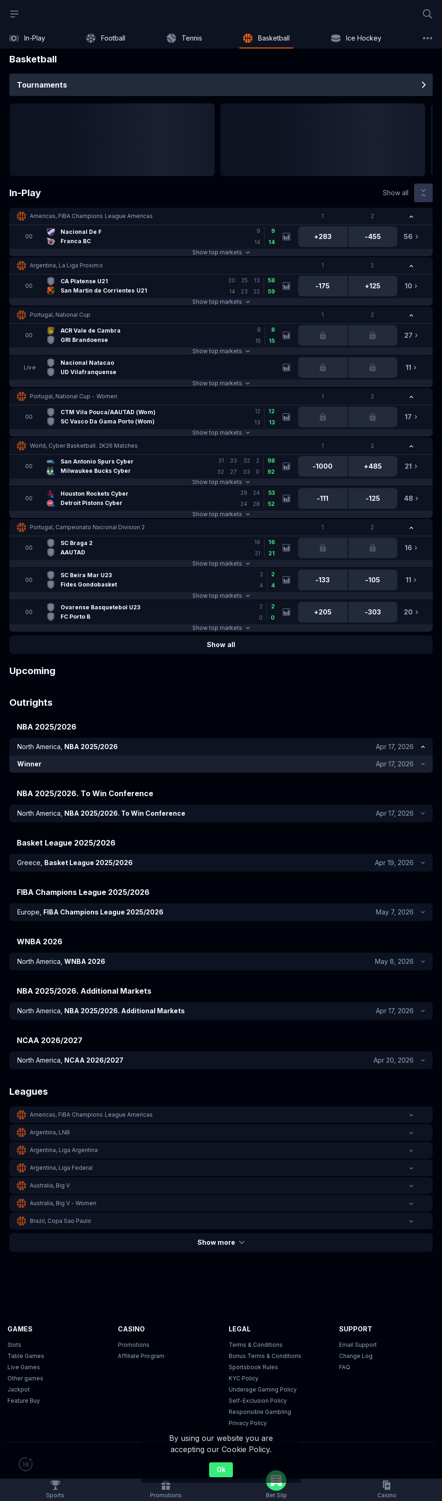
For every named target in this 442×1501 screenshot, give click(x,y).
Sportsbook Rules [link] (253, 1367)
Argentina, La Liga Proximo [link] (66, 265)
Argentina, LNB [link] (50, 1132)
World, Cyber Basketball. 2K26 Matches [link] (84, 445)
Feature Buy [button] (23, 1400)
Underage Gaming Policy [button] (263, 1389)
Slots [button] (14, 1344)
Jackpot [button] (18, 1389)
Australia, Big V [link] (50, 1185)
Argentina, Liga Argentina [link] (64, 1149)
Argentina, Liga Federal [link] (61, 1167)
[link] (27, 38)
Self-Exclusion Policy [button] (258, 1400)
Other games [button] (25, 1378)
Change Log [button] (356, 1355)
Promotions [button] (134, 1344)
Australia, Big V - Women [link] (63, 1203)
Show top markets (221, 252)
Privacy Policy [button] (248, 1422)
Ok (221, 1470)
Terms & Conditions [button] (256, 1344)
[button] (221, 216)
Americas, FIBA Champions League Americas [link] (91, 215)
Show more (221, 1242)
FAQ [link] (344, 1367)
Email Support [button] (358, 1344)
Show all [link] (395, 193)
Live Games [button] (23, 1367)
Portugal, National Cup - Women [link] (73, 396)
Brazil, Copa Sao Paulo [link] (60, 1220)
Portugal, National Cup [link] (60, 314)
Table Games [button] (25, 1355)
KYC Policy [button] (243, 1378)
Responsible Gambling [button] (260, 1411)
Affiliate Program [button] (141, 1355)
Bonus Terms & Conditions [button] (265, 1355)
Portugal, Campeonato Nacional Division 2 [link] (87, 527)
